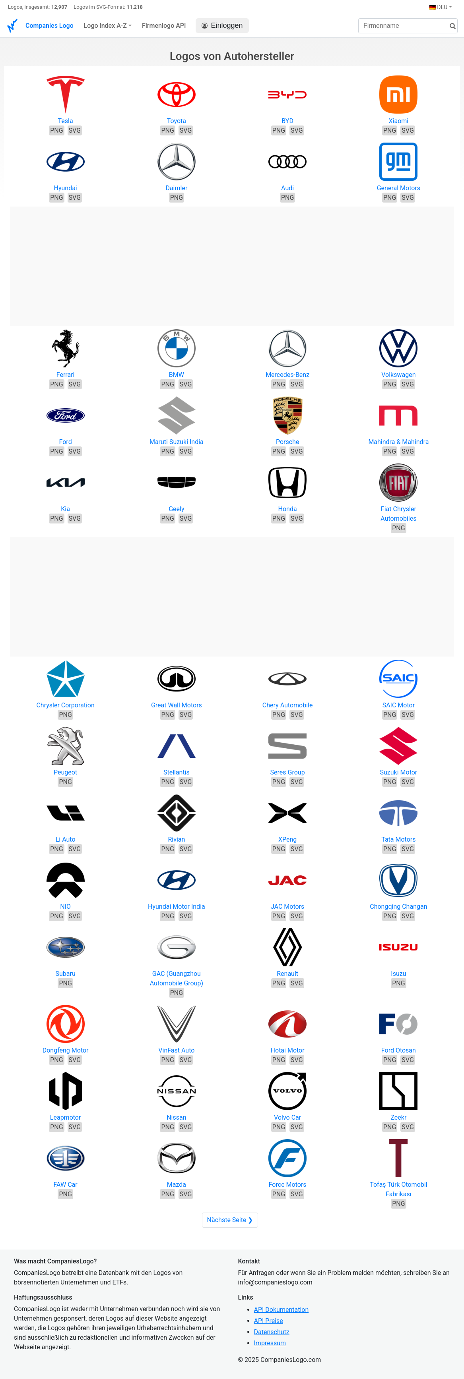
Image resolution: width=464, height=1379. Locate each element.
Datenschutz (271, 1332)
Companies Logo (49, 25)
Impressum (270, 1343)
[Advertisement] (232, 262)
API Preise (268, 1321)
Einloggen (222, 25)
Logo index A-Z (105, 25)
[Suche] (450, 26)
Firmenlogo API (164, 25)
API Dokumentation (281, 1309)
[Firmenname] (408, 25)
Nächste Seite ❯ (230, 1220)
